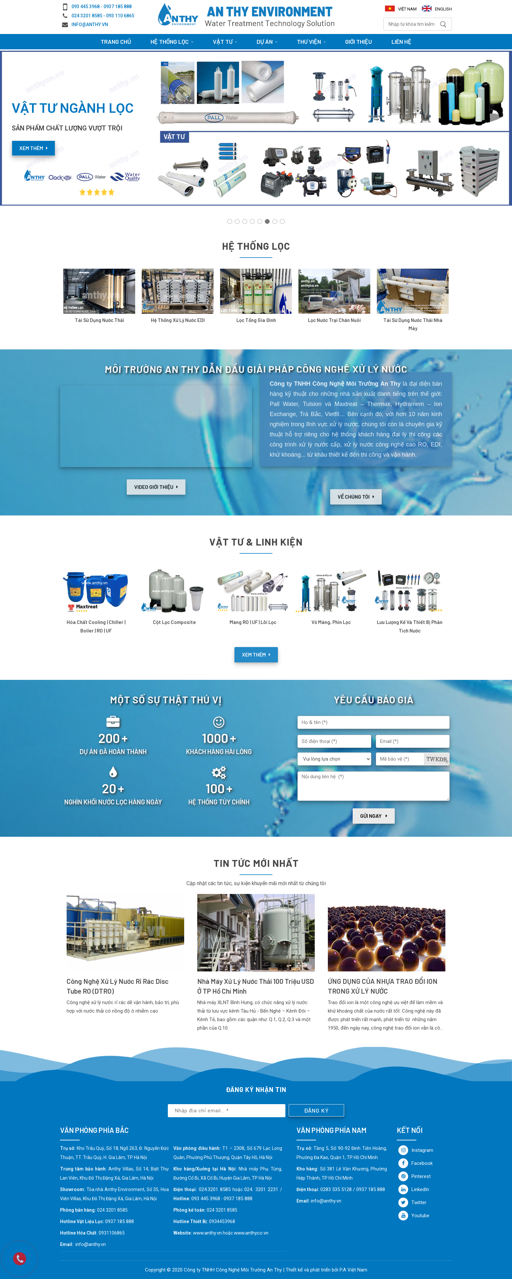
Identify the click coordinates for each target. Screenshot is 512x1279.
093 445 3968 (205, 1199)
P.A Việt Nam (353, 1270)
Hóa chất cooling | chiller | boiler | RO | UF (96, 626)
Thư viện (311, 41)
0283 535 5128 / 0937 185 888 (352, 1189)
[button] (229, 221)
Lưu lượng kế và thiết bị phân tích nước (409, 626)
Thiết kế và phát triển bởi (312, 1270)
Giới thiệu (358, 41)
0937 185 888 (238, 1199)
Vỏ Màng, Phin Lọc (331, 622)
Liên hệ (401, 41)
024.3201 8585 (215, 1189)
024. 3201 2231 (261, 1189)
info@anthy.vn (90, 24)
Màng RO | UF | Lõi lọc (253, 622)
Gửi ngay (373, 816)
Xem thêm (33, 148)
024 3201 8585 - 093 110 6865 (103, 15)
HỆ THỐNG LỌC (172, 41)
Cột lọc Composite (174, 622)
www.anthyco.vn (251, 1233)
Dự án (267, 41)
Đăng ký (316, 1110)
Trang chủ (116, 41)
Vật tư (225, 41)
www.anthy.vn (207, 1233)
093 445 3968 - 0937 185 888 (102, 6)
